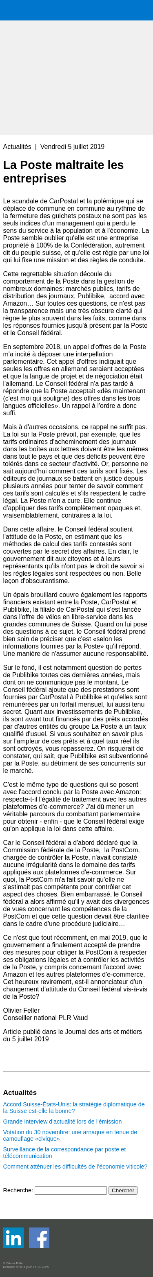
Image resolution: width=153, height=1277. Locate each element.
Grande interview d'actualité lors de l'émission (62, 1121)
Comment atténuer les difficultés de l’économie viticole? (75, 1166)
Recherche (17, 1190)
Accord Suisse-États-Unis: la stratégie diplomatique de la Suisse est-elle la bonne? (74, 1107)
